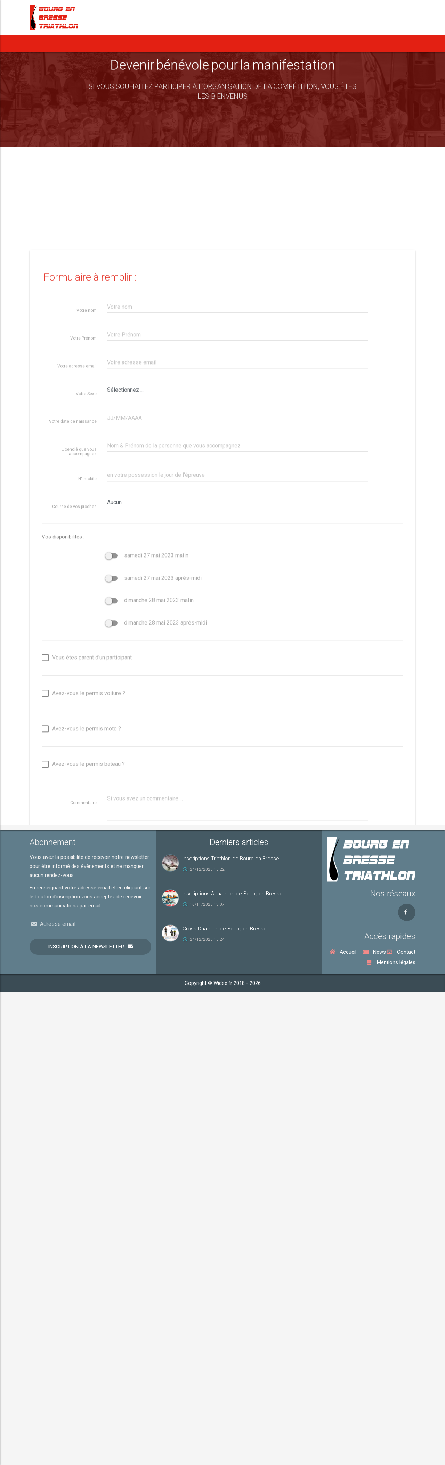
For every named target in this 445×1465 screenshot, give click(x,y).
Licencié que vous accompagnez (79, 777)
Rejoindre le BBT (346, 43)
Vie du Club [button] (303, 43)
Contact (401, 952)
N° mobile (87, 804)
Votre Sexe (86, 719)
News (75, 43)
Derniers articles (239, 842)
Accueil (45, 43)
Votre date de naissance (73, 747)
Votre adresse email (77, 691)
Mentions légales (391, 962)
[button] (126, 43)
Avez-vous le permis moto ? (81, 1055)
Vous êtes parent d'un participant (87, 984)
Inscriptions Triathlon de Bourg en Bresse (231, 858)
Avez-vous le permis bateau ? (83, 1090)
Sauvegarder (135, 1204)
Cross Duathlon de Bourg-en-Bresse (225, 929)
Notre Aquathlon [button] (191, 43)
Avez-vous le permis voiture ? (83, 1019)
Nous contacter (390, 43)
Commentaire (83, 1128)
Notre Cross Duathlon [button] (250, 43)
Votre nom (86, 636)
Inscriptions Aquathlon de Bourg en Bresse (233, 893)
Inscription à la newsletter (86, 947)
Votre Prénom (83, 663)
